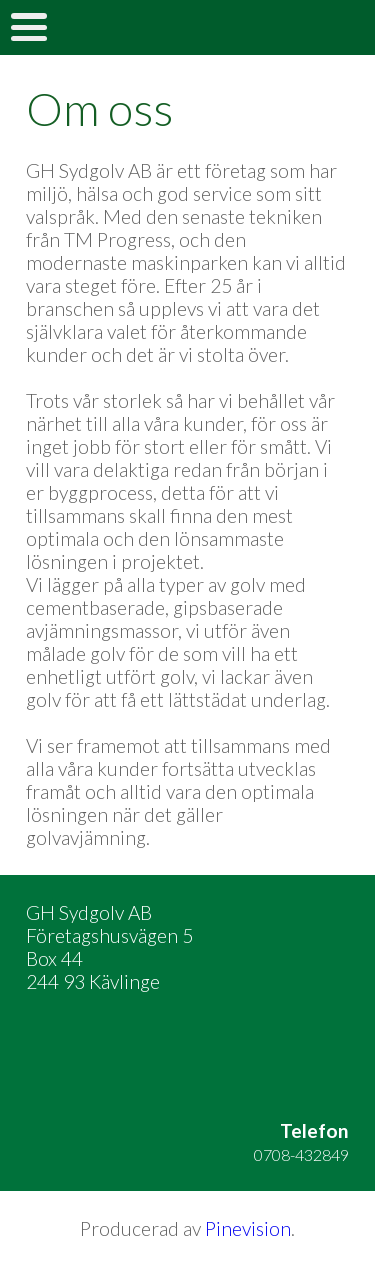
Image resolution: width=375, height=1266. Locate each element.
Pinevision (248, 1228)
